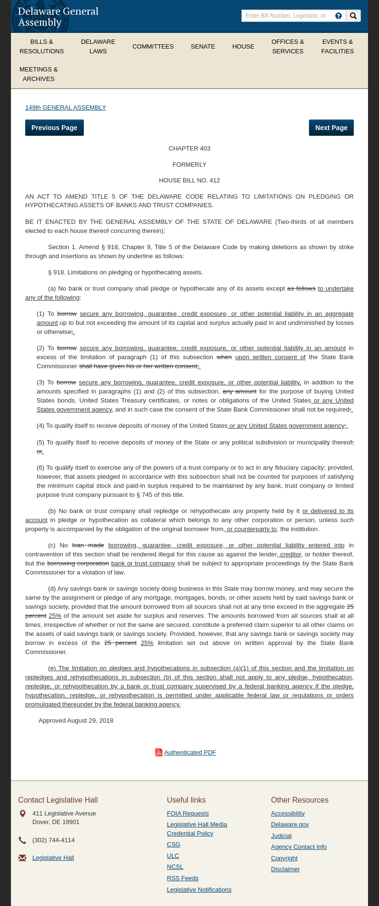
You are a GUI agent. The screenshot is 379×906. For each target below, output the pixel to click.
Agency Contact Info (299, 846)
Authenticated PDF (190, 752)
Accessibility (288, 813)
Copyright (284, 858)
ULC (173, 855)
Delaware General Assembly (58, 16)
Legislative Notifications (199, 889)
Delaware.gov (290, 824)
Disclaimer (285, 869)
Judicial (281, 835)
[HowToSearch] (338, 16)
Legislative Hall (53, 857)
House (243, 46)
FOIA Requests (188, 813)
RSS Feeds (183, 878)
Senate (203, 46)
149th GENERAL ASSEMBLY (65, 107)
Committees (153, 46)
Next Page (331, 127)
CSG (173, 844)
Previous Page (54, 127)
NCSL (175, 866)
